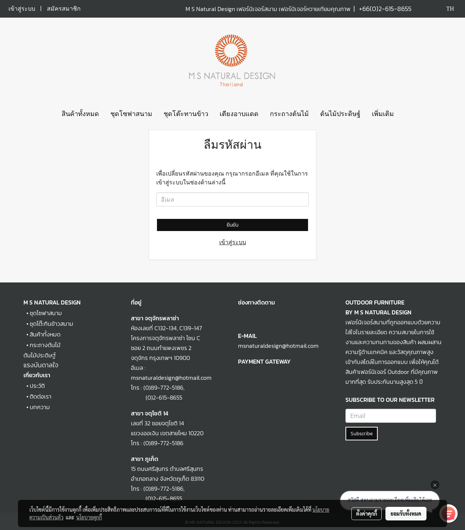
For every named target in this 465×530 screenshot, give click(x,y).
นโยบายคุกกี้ (89, 517)
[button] (406, 114)
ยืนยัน (232, 225)
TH (445, 9)
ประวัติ (37, 385)
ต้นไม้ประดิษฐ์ (340, 114)
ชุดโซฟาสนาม (131, 114)
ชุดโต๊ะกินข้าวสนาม (51, 323)
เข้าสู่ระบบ (21, 9)
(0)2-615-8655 (156, 397)
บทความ (40, 407)
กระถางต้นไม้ (289, 114)
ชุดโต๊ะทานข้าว (186, 114)
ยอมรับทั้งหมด (406, 513)
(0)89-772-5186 (163, 387)
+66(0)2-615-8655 (385, 9)
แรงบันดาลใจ (40, 365)
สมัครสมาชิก (64, 9)
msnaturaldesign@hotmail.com (278, 345)
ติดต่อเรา (40, 396)
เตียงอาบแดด (239, 114)
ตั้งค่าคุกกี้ (366, 513)
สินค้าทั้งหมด (80, 114)
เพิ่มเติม (383, 114)
